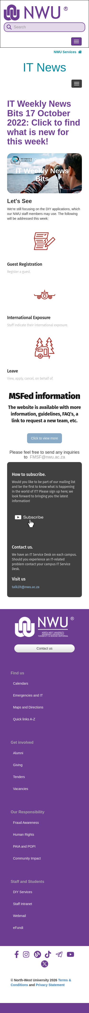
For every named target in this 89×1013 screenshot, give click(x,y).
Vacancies (20, 789)
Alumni (18, 753)
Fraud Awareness (26, 823)
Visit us (18, 579)
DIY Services (22, 892)
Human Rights (23, 834)
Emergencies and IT (28, 695)
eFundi (18, 928)
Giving (18, 765)
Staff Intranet (22, 904)
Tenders (19, 777)
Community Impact (27, 858)
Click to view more (44, 438)
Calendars (20, 683)
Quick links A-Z (24, 719)
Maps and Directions (28, 707)
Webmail (19, 916)
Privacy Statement (50, 985)
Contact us (44, 648)
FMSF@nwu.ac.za (47, 457)
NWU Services (68, 52)
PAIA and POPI (24, 846)
